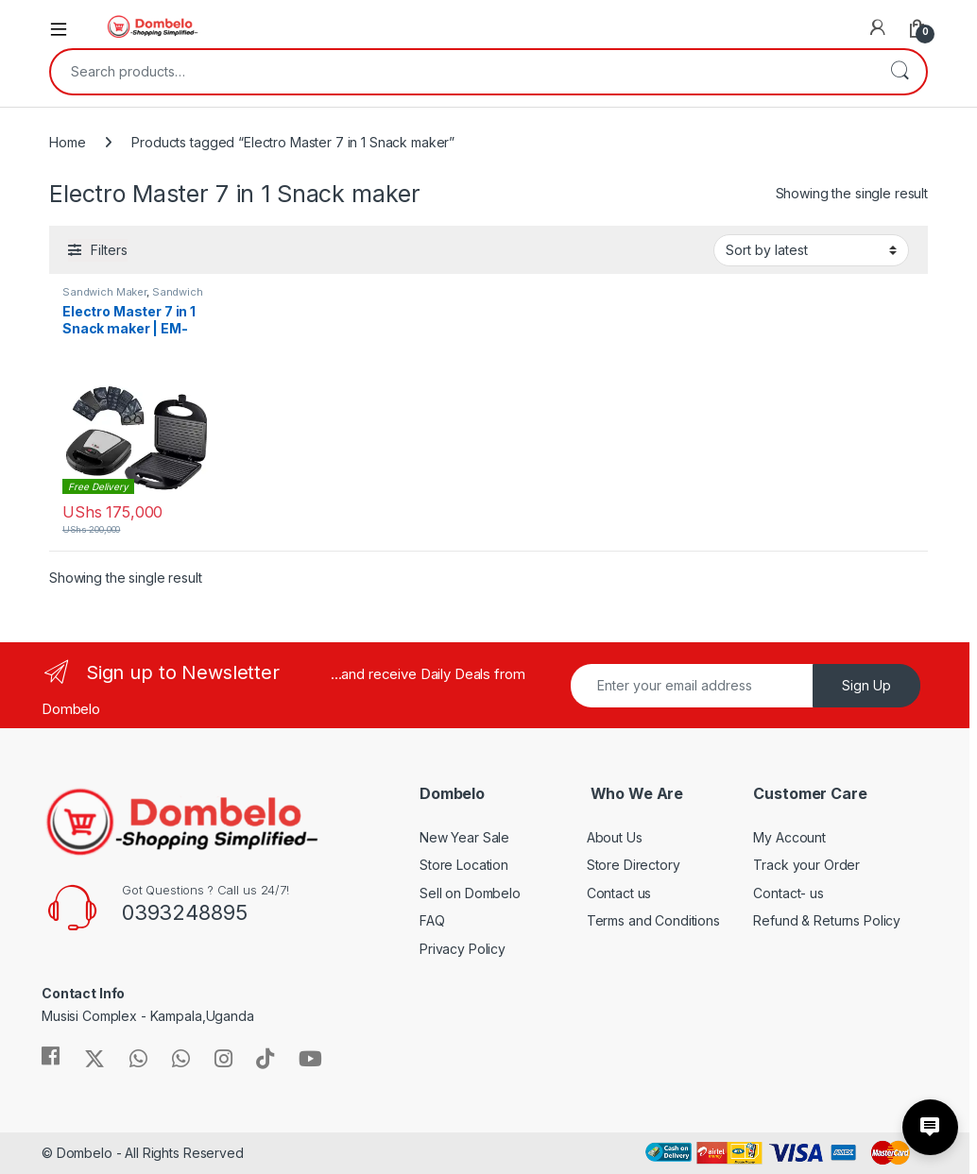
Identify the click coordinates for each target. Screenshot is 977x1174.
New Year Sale (464, 837)
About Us (615, 837)
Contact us (619, 893)
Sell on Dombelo (470, 893)
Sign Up (866, 685)
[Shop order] (811, 250)
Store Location (464, 865)
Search (899, 72)
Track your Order (806, 865)
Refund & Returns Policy (826, 920)
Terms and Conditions (653, 920)
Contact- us (788, 893)
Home (67, 142)
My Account (789, 837)
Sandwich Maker (104, 291)
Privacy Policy (463, 949)
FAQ (432, 920)
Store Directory (633, 865)
